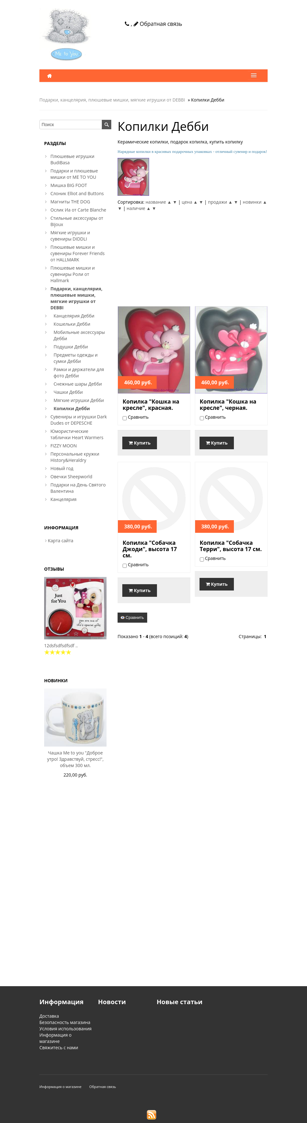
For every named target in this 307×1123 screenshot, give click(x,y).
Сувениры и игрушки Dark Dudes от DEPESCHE (78, 420)
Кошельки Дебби (72, 324)
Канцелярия (63, 499)
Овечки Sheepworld (71, 477)
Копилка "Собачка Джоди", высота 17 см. (150, 549)
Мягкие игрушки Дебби (79, 400)
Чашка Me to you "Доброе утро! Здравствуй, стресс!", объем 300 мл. (75, 759)
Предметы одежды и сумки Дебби (76, 358)
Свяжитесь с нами (58, 1047)
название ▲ (158, 202)
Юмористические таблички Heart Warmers (76, 434)
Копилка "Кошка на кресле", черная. (228, 404)
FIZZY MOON (63, 446)
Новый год (61, 468)
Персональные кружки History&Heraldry (74, 457)
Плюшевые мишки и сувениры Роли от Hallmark (72, 274)
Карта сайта (60, 541)
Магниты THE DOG (70, 202)
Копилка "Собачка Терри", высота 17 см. (231, 546)
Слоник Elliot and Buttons (77, 193)
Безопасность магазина (64, 1022)
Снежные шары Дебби (78, 384)
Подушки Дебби (71, 347)
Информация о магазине (55, 1038)
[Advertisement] (193, 259)
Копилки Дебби (72, 408)
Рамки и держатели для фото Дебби (79, 372)
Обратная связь (158, 23)
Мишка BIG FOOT (68, 185)
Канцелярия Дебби (74, 316)
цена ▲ (190, 202)
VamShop (142, 1117)
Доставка (49, 1016)
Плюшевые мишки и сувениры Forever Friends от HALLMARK (77, 253)
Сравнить (132, 617)
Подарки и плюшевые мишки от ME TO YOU (74, 174)
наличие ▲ (139, 208)
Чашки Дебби (68, 392)
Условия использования (65, 1029)
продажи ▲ (220, 202)
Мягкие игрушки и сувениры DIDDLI (70, 236)
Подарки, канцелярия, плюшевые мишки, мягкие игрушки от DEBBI (112, 100)
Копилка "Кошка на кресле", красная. (151, 404)
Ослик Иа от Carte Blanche (78, 210)
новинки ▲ (255, 202)
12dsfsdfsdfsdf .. (61, 646)
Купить (140, 443)
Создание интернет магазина (185, 1117)
